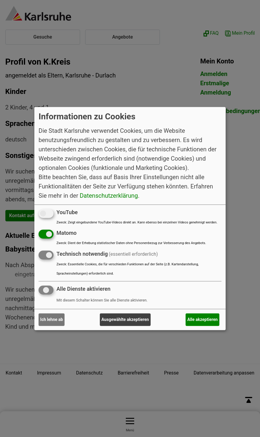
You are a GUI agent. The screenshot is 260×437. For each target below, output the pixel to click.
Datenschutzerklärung (109, 195)
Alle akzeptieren (202, 319)
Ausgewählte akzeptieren (125, 319)
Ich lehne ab (51, 319)
